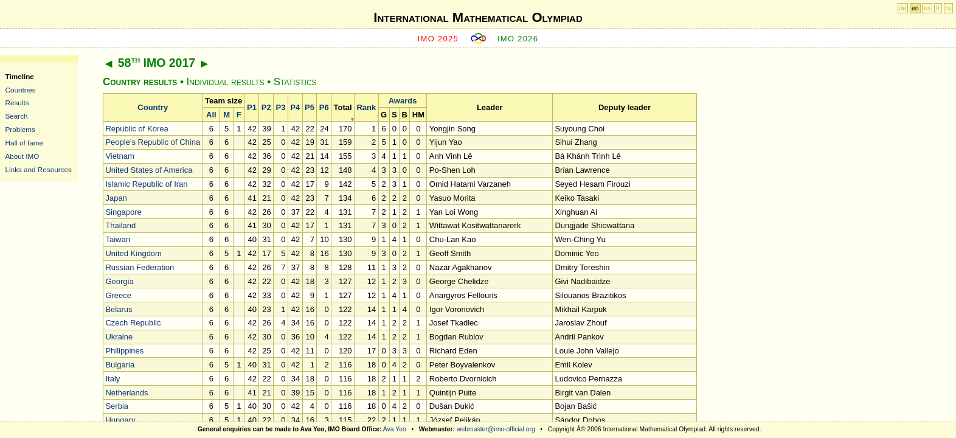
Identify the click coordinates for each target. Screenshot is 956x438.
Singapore (123, 212)
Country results (140, 82)
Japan (115, 198)
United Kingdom (133, 253)
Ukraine (119, 336)
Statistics (295, 82)
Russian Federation (139, 267)
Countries (20, 90)
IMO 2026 (518, 38)
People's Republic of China (152, 142)
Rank (366, 107)
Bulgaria (119, 364)
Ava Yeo (394, 429)
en (915, 8)
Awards (403, 100)
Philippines (124, 350)
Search (16, 116)
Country (152, 107)
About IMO (22, 156)
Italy (112, 378)
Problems (20, 129)
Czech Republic (133, 322)
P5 (309, 107)
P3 (281, 107)
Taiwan (117, 239)
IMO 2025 (438, 38)
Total (343, 107)
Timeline (19, 76)
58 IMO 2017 (156, 62)
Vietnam (119, 156)
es (927, 8)
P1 (252, 107)
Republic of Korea (136, 128)
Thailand (120, 225)
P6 (324, 107)
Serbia (116, 406)
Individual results (226, 82)
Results (17, 102)
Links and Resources (38, 169)
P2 (266, 107)
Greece (118, 295)
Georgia (119, 281)
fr (938, 8)
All (211, 114)
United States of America (148, 170)
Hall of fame (24, 143)
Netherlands (126, 392)
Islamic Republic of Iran (146, 184)
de (903, 8)
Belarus (118, 309)
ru (948, 8)
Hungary (120, 420)
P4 (295, 107)
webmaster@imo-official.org (496, 429)
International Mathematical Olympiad (477, 17)
